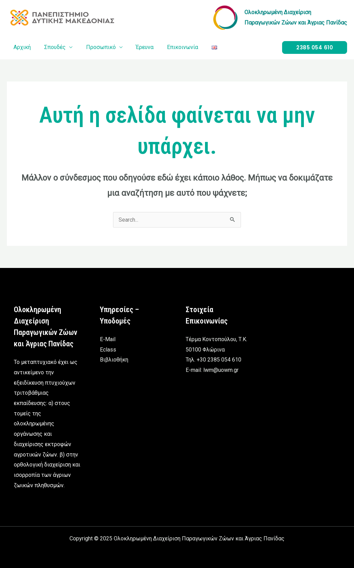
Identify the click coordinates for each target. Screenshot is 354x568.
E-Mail (107, 339)
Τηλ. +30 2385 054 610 (213, 360)
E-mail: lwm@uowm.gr (212, 370)
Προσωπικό (95, 47)
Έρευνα (137, 47)
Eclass (108, 349)
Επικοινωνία (172, 47)
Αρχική (21, 47)
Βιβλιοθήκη (114, 360)
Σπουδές (51, 47)
